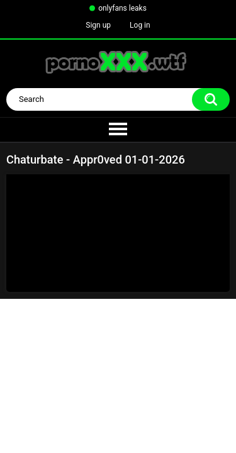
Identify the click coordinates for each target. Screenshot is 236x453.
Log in (140, 25)
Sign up (98, 25)
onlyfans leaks (122, 8)
